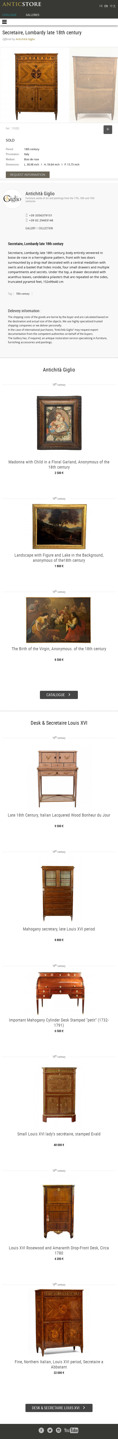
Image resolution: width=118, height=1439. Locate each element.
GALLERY (30, 228)
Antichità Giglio (40, 193)
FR (100, 6)
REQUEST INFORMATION (27, 175)
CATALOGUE (9, 15)
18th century (22, 293)
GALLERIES (32, 15)
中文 (113, 6)
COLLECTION (46, 228)
